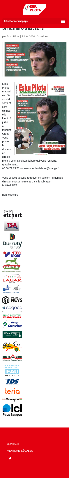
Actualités (42, 36)
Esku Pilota (13, 36)
